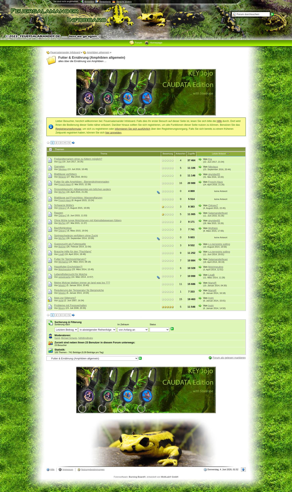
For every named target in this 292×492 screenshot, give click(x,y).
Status (153, 324)
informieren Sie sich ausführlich (132, 128)
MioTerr (62, 192)
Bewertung (168, 153)
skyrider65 (214, 174)
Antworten (181, 153)
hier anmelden (113, 132)
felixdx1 (62, 285)
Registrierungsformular (68, 128)
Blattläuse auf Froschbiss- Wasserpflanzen (78, 197)
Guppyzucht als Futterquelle (70, 243)
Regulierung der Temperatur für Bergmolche (79, 290)
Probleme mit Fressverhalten (70, 305)
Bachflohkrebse (63, 227)
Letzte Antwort (221, 153)
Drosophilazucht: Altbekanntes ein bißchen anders (82, 189)
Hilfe (219, 121)
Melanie (62, 177)
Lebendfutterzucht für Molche (70, 274)
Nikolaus (62, 169)
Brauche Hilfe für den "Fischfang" (73, 251)
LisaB (61, 254)
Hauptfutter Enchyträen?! (68, 266)
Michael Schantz (69, 338)
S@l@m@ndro (85, 338)
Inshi (211, 297)
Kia (60, 161)
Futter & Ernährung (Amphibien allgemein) (91, 57)
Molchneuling (64, 269)
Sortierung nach (62, 324)
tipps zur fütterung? (65, 297)
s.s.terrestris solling (219, 244)
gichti (60, 300)
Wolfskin (213, 228)
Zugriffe (191, 153)
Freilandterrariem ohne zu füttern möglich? (78, 158)
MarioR (212, 282)
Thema (103, 153)
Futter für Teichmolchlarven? (70, 259)
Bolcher (62, 246)
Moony (61, 308)
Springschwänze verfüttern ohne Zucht (76, 235)
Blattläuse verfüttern (65, 174)
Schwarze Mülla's (64, 205)
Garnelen (59, 166)
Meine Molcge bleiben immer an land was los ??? (82, 282)
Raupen (58, 212)
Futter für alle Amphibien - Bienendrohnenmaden (81, 181)
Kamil (57, 338)
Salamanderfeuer (218, 212)
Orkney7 (62, 208)
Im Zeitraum (123, 324)
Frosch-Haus (64, 184)
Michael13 (63, 262)
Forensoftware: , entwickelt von (146, 477)
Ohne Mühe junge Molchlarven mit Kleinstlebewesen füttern (88, 220)
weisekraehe (64, 277)
